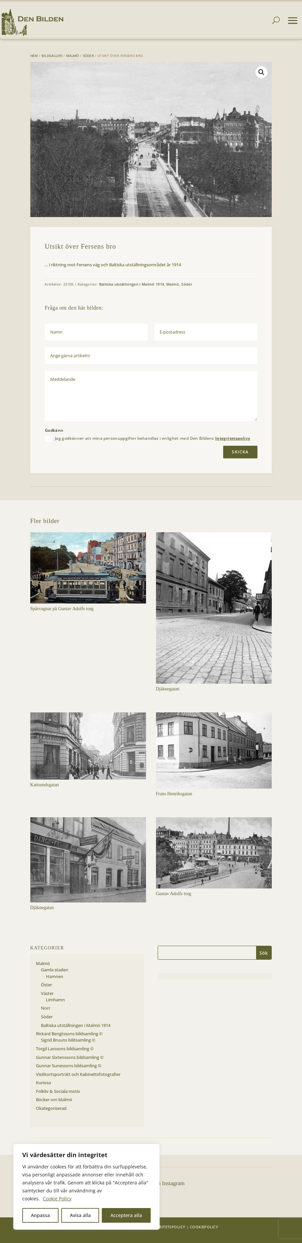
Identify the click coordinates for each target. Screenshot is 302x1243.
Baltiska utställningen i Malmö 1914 (131, 284)
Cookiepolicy (204, 1226)
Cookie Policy (57, 1198)
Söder (88, 55)
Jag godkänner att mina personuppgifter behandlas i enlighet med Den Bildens (152, 438)
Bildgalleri (52, 55)
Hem (34, 55)
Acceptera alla (126, 1215)
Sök (263, 953)
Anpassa (40, 1215)
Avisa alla (80, 1215)
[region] (86, 1187)
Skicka (240, 452)
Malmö (72, 55)
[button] (261, 72)
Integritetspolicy (232, 438)
